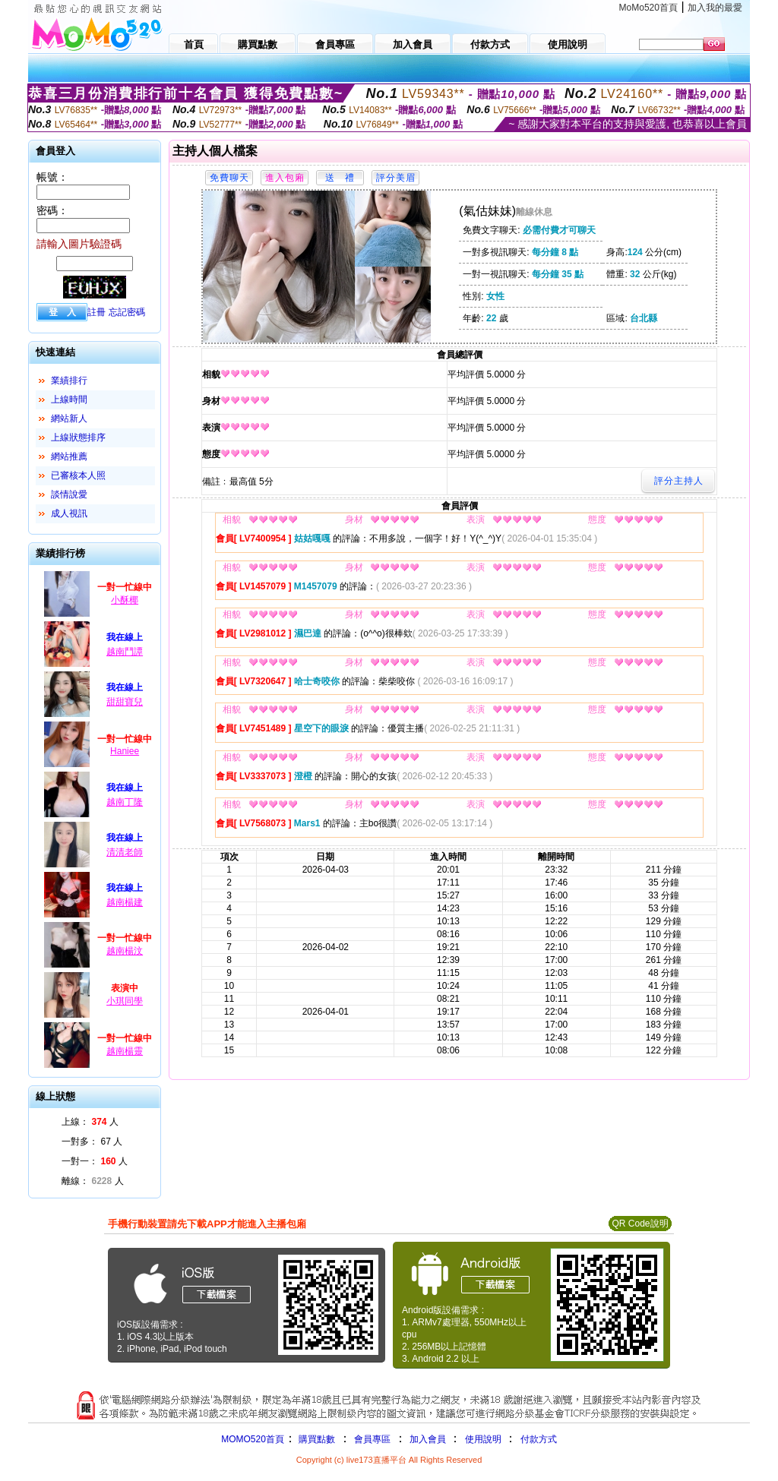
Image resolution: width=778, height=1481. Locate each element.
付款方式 (538, 1439)
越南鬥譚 (124, 651)
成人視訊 (69, 513)
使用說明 (483, 1439)
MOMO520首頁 (252, 1439)
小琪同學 (124, 1001)
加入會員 (428, 1439)
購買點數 (315, 1439)
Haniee (124, 751)
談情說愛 (69, 494)
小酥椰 (124, 600)
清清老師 (124, 852)
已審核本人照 (78, 475)
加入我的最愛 (715, 7)
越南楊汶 (124, 951)
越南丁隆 (124, 802)
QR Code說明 (640, 1223)
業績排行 (69, 380)
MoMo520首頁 (648, 7)
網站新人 (69, 418)
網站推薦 (69, 456)
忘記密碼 (127, 312)
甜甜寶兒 (124, 701)
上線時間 (69, 399)
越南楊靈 (124, 1051)
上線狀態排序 (78, 437)
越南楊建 (124, 902)
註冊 (96, 312)
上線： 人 (90, 1121)
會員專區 (372, 1439)
